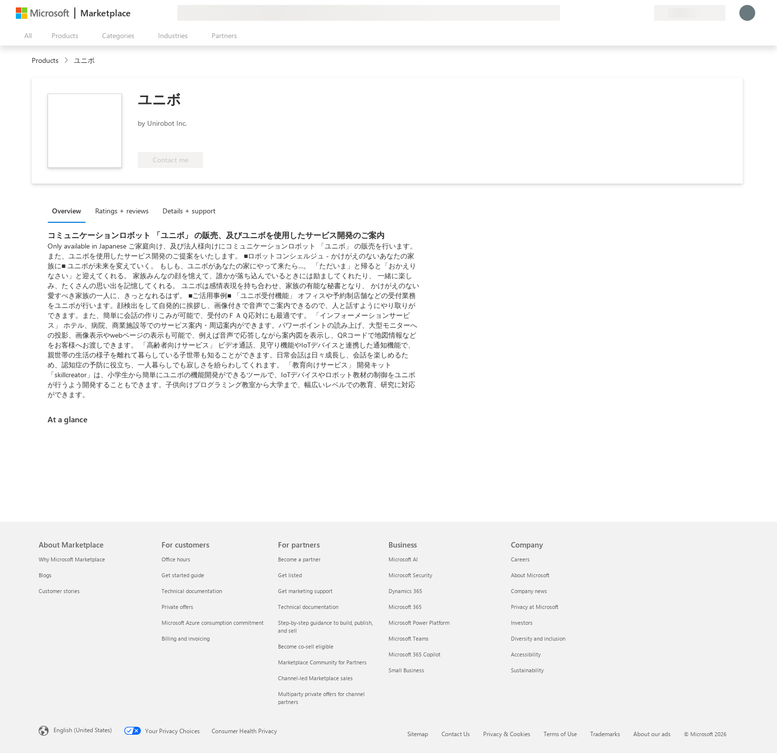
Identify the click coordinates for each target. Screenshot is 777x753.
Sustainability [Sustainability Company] (527, 670)
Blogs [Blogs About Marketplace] (45, 575)
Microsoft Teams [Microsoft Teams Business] (408, 638)
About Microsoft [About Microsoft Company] (530, 575)
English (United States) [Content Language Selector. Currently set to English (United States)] (83, 730)
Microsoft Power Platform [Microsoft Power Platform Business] (418, 622)
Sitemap (417, 734)
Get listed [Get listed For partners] (290, 575)
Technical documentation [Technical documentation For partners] (308, 606)
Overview (66, 210)
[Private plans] (646, 13)
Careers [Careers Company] (520, 559)
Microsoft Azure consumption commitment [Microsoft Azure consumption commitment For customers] (213, 622)
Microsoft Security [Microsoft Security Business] (410, 575)
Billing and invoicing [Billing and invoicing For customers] (186, 638)
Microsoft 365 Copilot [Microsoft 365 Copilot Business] (414, 654)
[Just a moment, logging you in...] (747, 13)
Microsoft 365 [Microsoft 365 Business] (405, 606)
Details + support (189, 210)
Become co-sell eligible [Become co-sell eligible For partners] (305, 646)
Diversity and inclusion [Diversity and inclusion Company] (538, 638)
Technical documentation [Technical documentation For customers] (192, 591)
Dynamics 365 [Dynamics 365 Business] (405, 591)
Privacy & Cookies (506, 734)
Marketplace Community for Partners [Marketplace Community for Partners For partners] (322, 662)
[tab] (69, 210)
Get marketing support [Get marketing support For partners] (305, 591)
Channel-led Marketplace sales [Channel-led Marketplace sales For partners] (315, 678)
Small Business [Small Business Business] (406, 670)
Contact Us (456, 734)
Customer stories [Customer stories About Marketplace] (59, 591)
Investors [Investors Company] (522, 622)
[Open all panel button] (26, 36)
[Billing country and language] (689, 13)
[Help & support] (622, 13)
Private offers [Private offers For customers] (177, 606)
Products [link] (45, 60)
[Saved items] (634, 13)
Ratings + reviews (122, 210)
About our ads (651, 734)
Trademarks (605, 734)
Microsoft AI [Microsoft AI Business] (403, 559)
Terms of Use (560, 734)
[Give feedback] (610, 13)
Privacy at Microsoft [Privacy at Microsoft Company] (534, 606)
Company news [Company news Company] (529, 591)
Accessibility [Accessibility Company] (526, 654)
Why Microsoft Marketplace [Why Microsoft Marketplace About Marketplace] (72, 559)
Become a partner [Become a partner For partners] (299, 559)
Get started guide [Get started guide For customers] (183, 575)
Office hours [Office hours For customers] (176, 559)
